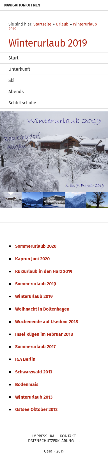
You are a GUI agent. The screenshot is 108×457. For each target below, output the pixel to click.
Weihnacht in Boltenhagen (42, 309)
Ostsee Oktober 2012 (36, 409)
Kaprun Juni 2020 (32, 258)
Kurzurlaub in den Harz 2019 (43, 271)
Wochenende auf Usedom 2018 (46, 321)
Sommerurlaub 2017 (35, 346)
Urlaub (62, 24)
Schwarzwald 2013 (33, 372)
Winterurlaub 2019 (34, 296)
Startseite (42, 24)
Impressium (43, 436)
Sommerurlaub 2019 (35, 283)
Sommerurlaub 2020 (35, 246)
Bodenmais (26, 384)
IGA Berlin (25, 359)
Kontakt (68, 436)
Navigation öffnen (22, 5)
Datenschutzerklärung (51, 440)
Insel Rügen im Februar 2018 (44, 334)
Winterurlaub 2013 (33, 397)
